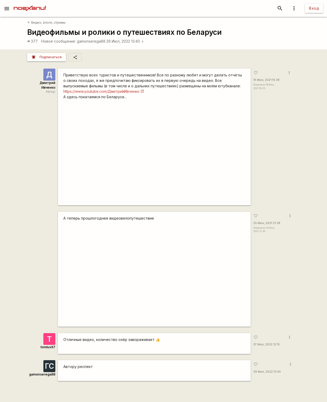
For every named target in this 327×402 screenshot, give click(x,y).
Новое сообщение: (58, 41)
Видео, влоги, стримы (46, 22)
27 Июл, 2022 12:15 (266, 344)
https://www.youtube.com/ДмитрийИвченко (101, 91)
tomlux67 (48, 347)
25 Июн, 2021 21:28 (266, 223)
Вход (314, 8)
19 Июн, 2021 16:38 (266, 80)
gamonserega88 (91, 41)
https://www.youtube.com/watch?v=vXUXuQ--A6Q (154, 154)
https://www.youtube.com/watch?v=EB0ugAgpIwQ (154, 276)
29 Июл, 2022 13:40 (125, 41)
